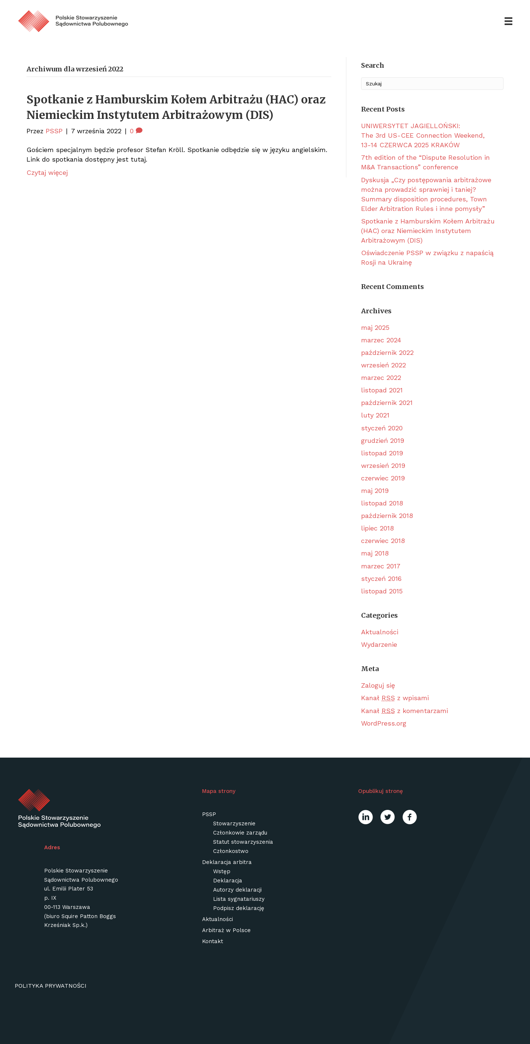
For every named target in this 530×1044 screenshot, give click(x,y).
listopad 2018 (382, 503)
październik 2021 (387, 403)
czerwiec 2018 (383, 541)
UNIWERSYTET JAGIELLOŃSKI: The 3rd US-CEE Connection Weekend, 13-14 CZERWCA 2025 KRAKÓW (423, 135)
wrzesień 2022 (383, 365)
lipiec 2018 (377, 528)
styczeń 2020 (382, 428)
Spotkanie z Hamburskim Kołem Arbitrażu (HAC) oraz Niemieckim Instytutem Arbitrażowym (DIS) (428, 230)
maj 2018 (375, 553)
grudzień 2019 (382, 440)
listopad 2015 (382, 591)
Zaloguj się (378, 685)
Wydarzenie (379, 644)
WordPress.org (383, 723)
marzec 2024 (381, 340)
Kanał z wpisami (395, 698)
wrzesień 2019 (383, 465)
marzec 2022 (381, 377)
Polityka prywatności (50, 985)
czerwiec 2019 (383, 478)
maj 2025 (375, 327)
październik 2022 (387, 352)
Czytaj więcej (47, 172)
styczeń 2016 (381, 578)
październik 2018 (387, 515)
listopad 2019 (382, 453)
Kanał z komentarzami (404, 711)
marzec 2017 (380, 566)
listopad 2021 (382, 390)
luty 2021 (375, 415)
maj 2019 (375, 490)
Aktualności (379, 632)
